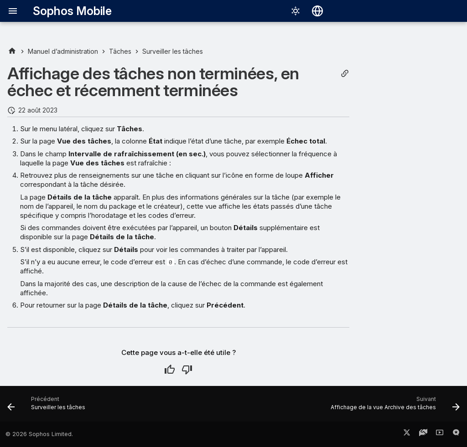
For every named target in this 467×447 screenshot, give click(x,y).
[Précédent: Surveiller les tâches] (48, 406)
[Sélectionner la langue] (317, 11)
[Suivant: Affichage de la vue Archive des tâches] (393, 406)
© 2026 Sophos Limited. (39, 434)
